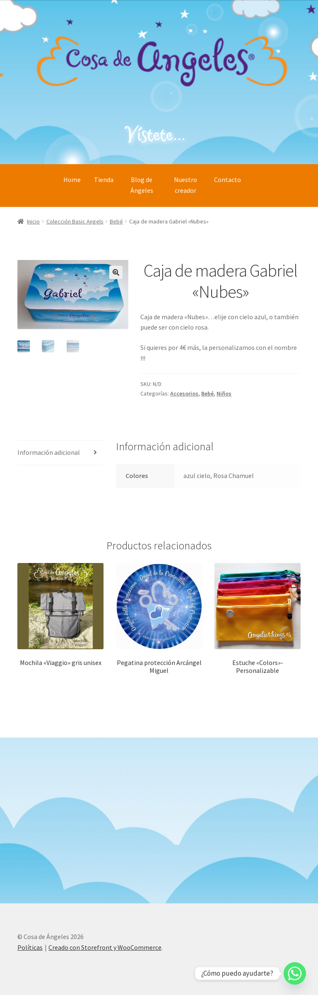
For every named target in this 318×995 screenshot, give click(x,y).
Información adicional (48, 452)
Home (72, 179)
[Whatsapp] (295, 973)
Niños (224, 393)
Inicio (33, 221)
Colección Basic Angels (75, 221)
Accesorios (184, 393)
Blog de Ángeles (141, 184)
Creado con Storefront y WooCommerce (104, 947)
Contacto (227, 179)
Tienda (103, 179)
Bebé (116, 221)
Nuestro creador (185, 184)
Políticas (30, 947)
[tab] (60, 453)
